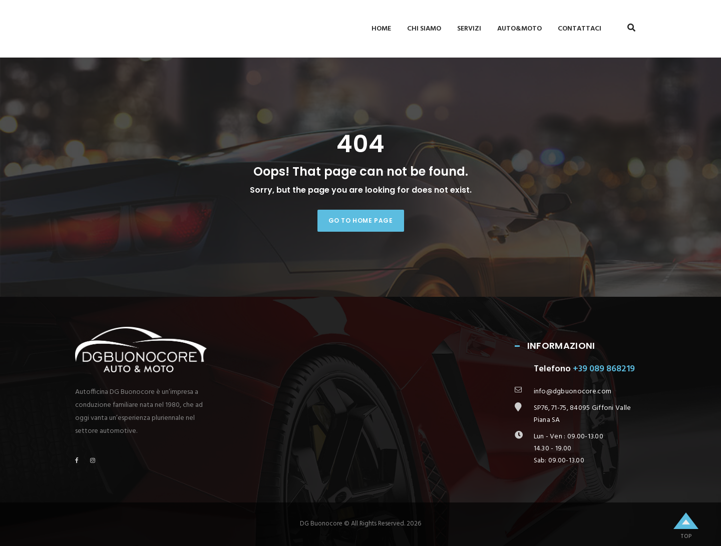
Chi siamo (424, 29)
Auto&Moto (519, 29)
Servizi (469, 29)
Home (381, 29)
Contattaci (579, 29)
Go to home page (360, 220)
